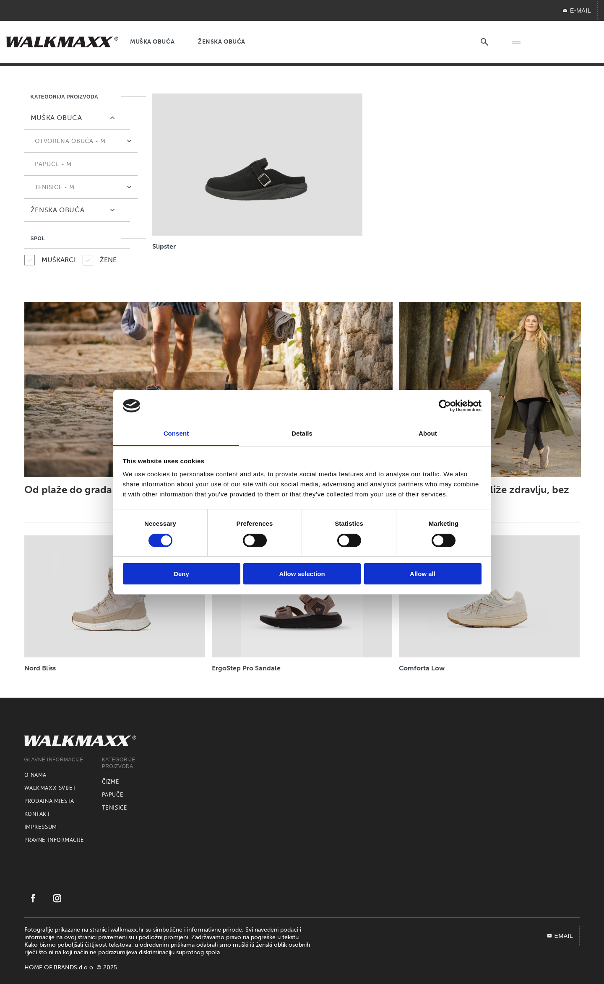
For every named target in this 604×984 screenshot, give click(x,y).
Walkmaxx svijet (50, 788)
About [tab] (428, 433)
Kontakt (37, 814)
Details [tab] (302, 433)
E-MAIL (576, 10)
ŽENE (100, 260)
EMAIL (560, 935)
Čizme (111, 781)
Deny (181, 573)
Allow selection (302, 573)
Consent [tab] (176, 433)
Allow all (422, 573)
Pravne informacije (54, 840)
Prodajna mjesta (49, 801)
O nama (35, 775)
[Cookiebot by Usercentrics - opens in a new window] (445, 406)
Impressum (40, 827)
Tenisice (114, 807)
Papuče (112, 794)
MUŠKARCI (50, 260)
